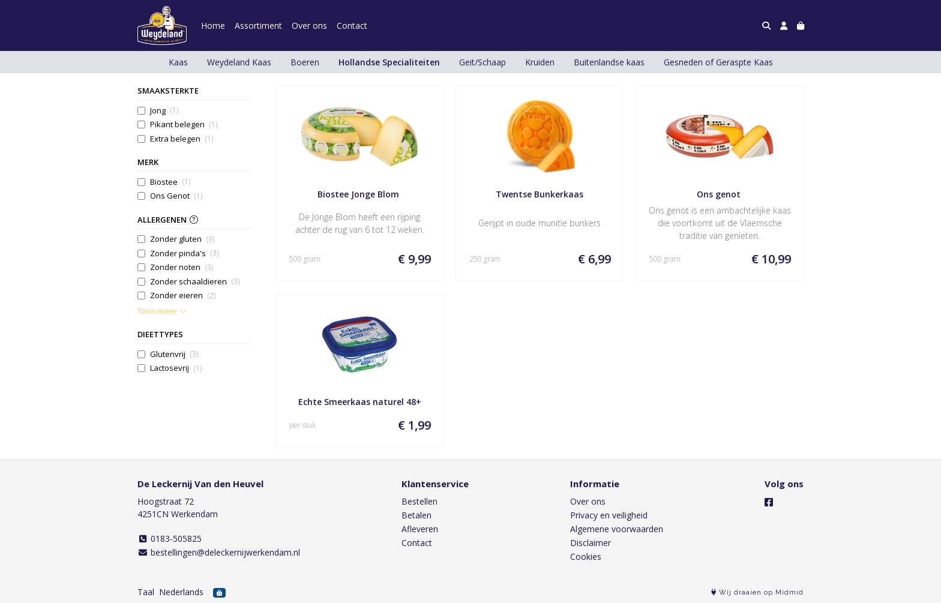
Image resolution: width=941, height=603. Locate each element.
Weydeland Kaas (239, 62)
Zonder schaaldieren (194, 281)
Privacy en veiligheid (609, 515)
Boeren (304, 62)
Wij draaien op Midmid (757, 592)
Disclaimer (590, 542)
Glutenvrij (174, 354)
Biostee (170, 182)
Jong (164, 110)
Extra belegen (181, 139)
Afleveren (419, 529)
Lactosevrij (176, 368)
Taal (145, 592)
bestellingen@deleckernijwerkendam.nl (218, 552)
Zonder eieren (182, 295)
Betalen (416, 515)
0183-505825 (169, 538)
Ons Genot (176, 196)
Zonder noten (181, 267)
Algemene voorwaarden (616, 529)
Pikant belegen (183, 124)
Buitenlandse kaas (609, 62)
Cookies (585, 556)
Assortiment (258, 25)
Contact (352, 25)
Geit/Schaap (482, 62)
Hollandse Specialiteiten (389, 62)
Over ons (309, 25)
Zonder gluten (182, 239)
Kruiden (540, 62)
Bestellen (419, 501)
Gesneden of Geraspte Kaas (718, 62)
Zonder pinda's (184, 253)
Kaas (178, 62)
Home (213, 25)
